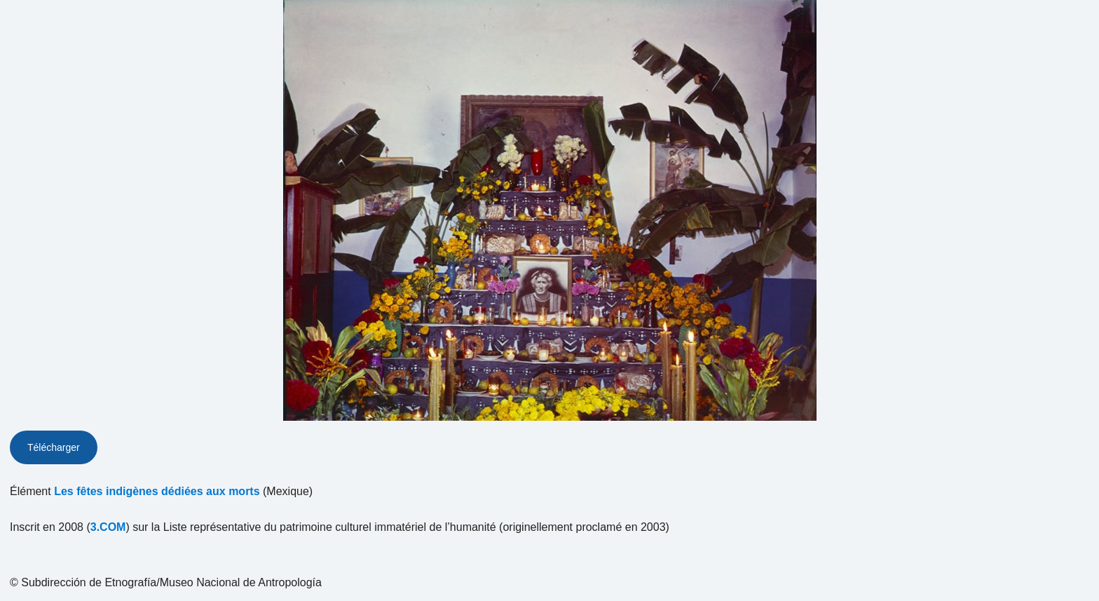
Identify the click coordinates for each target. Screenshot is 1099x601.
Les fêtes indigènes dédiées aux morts (156, 491)
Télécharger (53, 447)
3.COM (108, 527)
